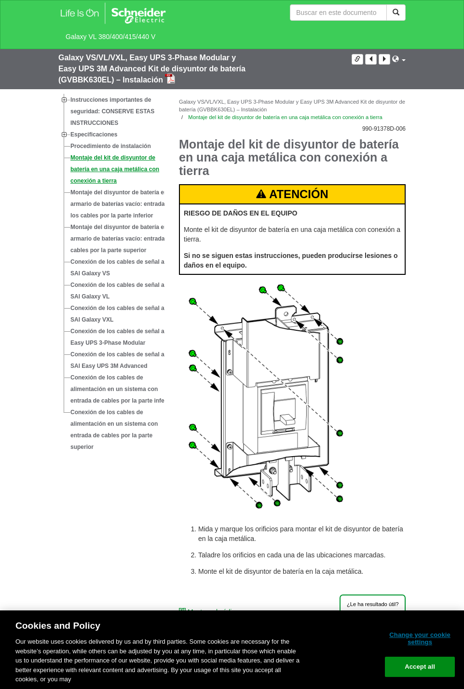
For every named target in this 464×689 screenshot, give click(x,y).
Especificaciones (93, 134)
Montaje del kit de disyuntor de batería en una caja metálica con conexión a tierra (114, 169)
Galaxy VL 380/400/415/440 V (110, 37)
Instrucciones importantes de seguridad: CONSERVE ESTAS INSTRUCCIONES (112, 111)
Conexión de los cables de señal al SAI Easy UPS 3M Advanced (118, 360)
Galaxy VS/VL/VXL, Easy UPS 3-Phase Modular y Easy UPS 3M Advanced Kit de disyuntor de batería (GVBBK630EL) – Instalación (152, 69)
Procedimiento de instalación (110, 146)
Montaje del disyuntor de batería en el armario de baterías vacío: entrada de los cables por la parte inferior (122, 204)
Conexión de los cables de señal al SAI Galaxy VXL (118, 314)
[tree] (111, 273)
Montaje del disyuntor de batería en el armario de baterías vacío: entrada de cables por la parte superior (122, 239)
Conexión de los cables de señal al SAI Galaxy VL (118, 291)
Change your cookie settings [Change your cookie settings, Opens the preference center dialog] (419, 638)
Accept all (420, 666)
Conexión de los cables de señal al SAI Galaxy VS (118, 267)
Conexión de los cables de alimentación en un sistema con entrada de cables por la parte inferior (122, 389)
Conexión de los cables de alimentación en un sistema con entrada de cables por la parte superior (114, 429)
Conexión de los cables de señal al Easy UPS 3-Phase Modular (118, 337)
